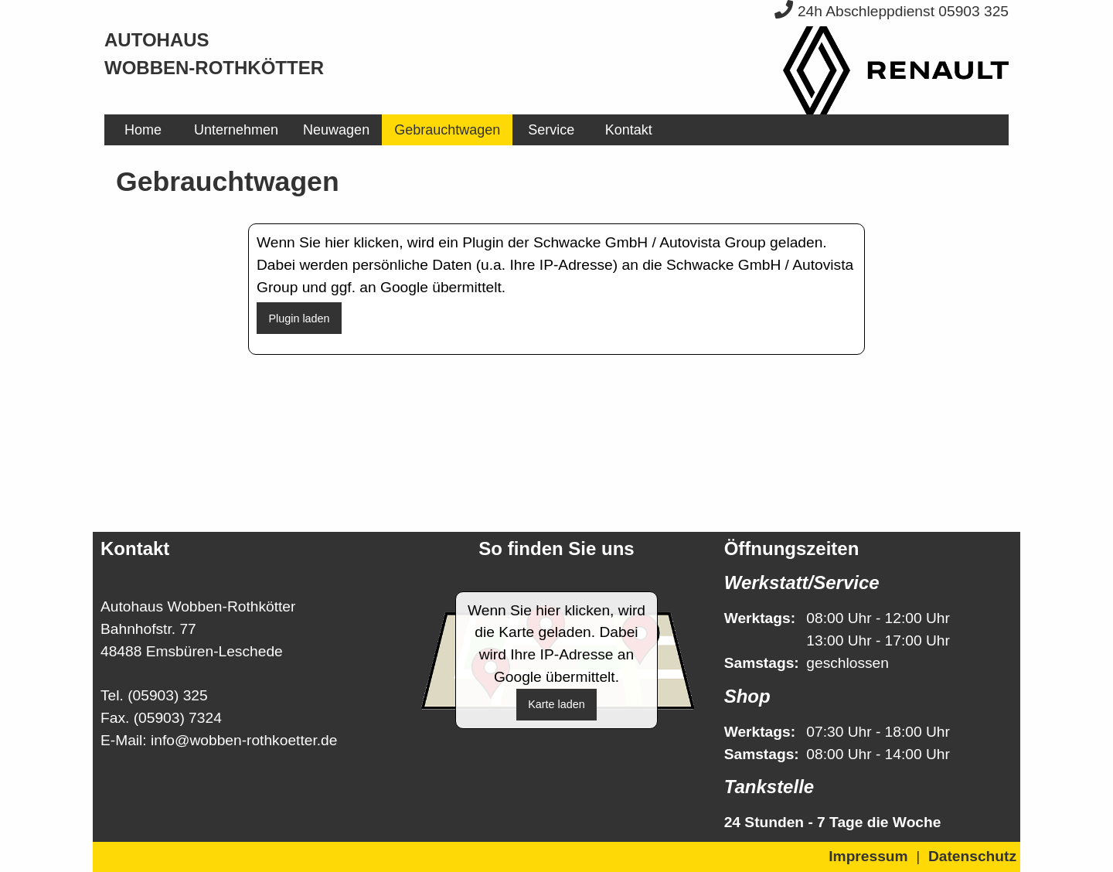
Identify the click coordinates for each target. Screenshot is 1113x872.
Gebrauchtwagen (447, 130)
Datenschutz (972, 856)
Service (551, 130)
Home (143, 130)
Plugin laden (298, 318)
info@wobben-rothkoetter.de (244, 740)
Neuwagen (336, 130)
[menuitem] (143, 129)
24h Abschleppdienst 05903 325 (891, 11)
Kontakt (628, 130)
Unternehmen (236, 130)
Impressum (868, 856)
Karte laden (556, 704)
